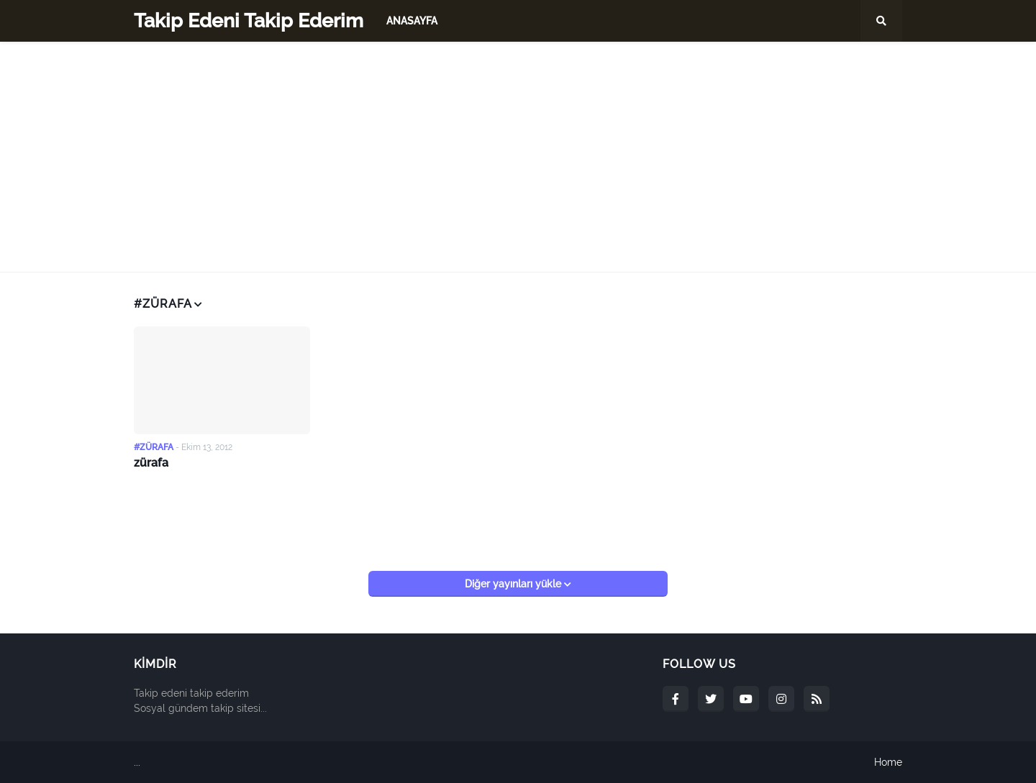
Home (888, 762)
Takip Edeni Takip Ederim (248, 20)
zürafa (151, 463)
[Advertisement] (518, 156)
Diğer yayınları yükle (514, 584)
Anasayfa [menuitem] (411, 21)
